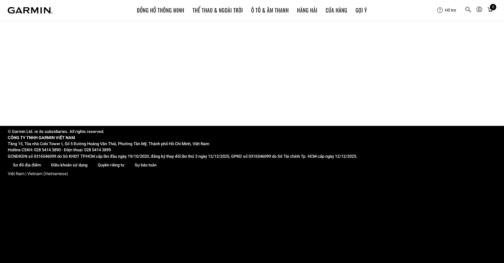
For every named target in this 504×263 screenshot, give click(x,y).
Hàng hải (307, 10)
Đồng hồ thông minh (160, 10)
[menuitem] (448, 10)
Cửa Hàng (336, 10)
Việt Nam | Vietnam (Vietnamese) (38, 173)
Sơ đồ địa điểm (27, 165)
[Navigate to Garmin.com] (30, 10)
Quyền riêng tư (111, 165)
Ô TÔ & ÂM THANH (270, 10)
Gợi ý (361, 10)
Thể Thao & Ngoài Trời (218, 10)
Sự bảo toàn (146, 165)
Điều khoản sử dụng (69, 165)
